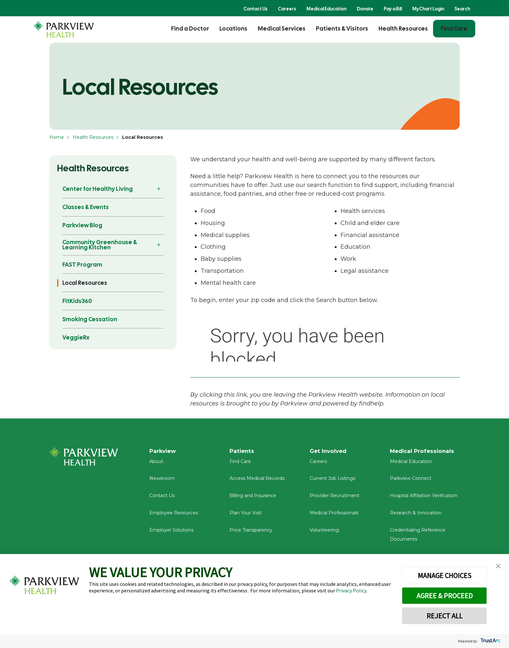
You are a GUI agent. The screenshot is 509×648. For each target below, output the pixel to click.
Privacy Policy (351, 590)
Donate (365, 9)
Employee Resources (173, 516)
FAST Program (82, 264)
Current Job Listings (332, 481)
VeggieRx (76, 337)
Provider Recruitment (334, 498)
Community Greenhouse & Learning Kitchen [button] (99, 244)
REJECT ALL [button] (445, 615)
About (156, 464)
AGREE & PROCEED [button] (444, 595)
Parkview (163, 451)
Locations (233, 28)
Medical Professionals (334, 516)
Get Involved (329, 451)
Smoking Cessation (89, 319)
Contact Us (255, 9)
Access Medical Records (257, 481)
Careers (287, 9)
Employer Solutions (171, 533)
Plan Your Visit (246, 516)
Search (462, 9)
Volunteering (324, 533)
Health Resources (403, 28)
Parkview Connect (410, 481)
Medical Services (281, 28)
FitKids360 (77, 301)
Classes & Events (85, 207)
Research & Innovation (415, 516)
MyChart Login (428, 9)
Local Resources (84, 282)
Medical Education (326, 9)
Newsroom (162, 481)
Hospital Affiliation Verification (423, 498)
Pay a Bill (393, 9)
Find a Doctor (190, 28)
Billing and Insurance (253, 498)
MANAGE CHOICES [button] (444, 575)
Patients (242, 451)
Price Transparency (251, 533)
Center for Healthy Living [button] (97, 188)
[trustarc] (490, 641)
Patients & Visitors (342, 28)
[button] (498, 566)
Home (56, 137)
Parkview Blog (82, 225)
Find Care (454, 28)
